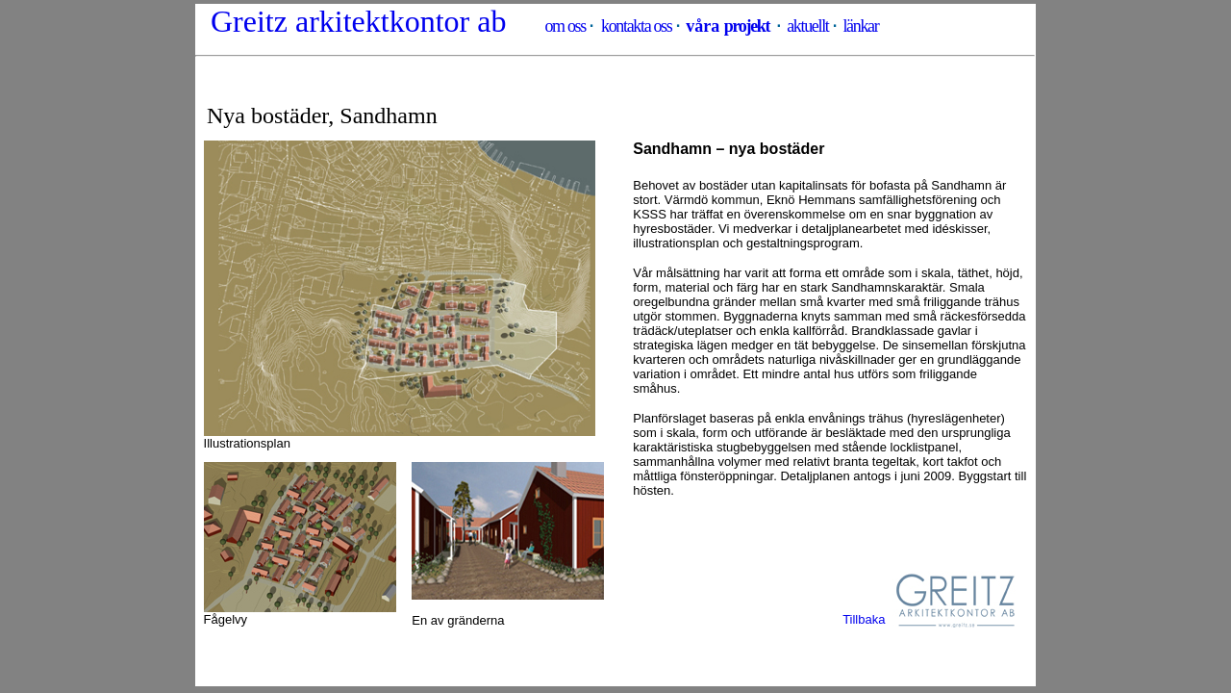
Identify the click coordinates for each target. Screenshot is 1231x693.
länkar (860, 26)
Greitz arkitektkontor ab (358, 21)
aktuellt (807, 26)
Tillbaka (863, 619)
